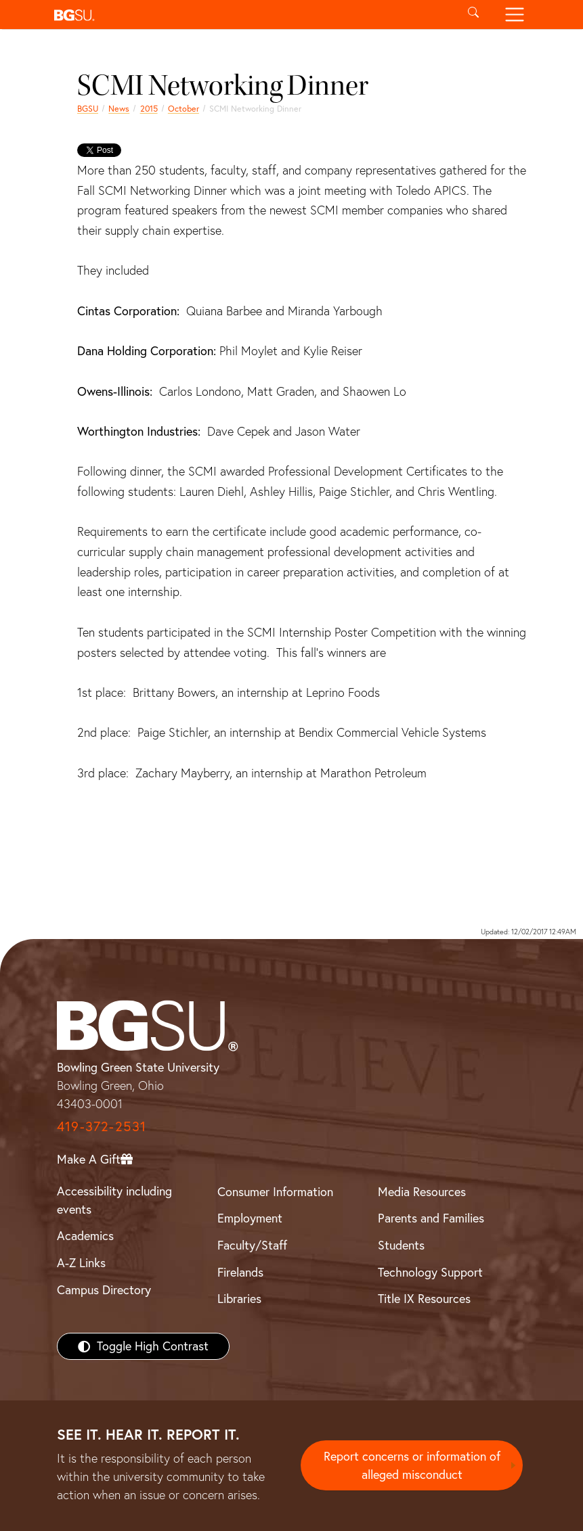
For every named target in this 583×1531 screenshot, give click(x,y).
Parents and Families (431, 1218)
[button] (251, 14)
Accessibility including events (114, 1200)
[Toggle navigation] (515, 14)
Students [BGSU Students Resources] (401, 1245)
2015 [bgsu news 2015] (149, 109)
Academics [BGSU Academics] (85, 1235)
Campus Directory (104, 1290)
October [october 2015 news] (183, 109)
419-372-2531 (101, 1126)
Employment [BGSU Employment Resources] (249, 1218)
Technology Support (430, 1272)
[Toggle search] (473, 14)
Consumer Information (275, 1191)
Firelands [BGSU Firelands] (240, 1272)
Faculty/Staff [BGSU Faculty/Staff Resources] (252, 1245)
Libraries (239, 1298)
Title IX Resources (424, 1298)
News (118, 109)
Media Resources (422, 1191)
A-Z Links (81, 1263)
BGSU (87, 109)
